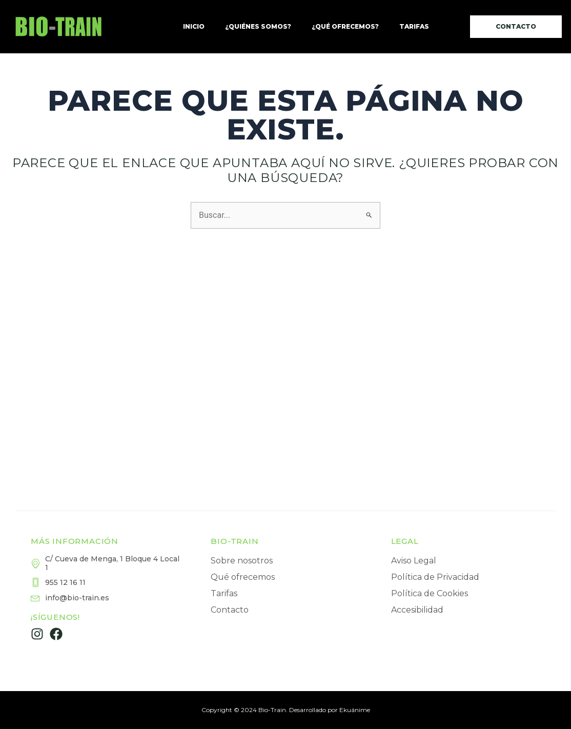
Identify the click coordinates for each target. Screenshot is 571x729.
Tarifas (414, 26)
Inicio (194, 26)
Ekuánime (354, 710)
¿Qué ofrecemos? (345, 26)
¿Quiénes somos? (258, 26)
